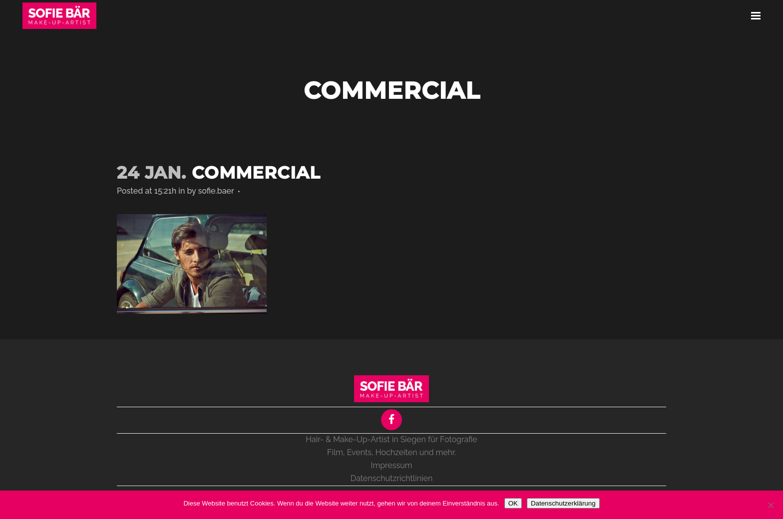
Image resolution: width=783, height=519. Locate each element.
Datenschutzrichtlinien (391, 478)
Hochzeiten (396, 452)
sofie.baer (216, 191)
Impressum (391, 465)
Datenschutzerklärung (563, 503)
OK (513, 503)
